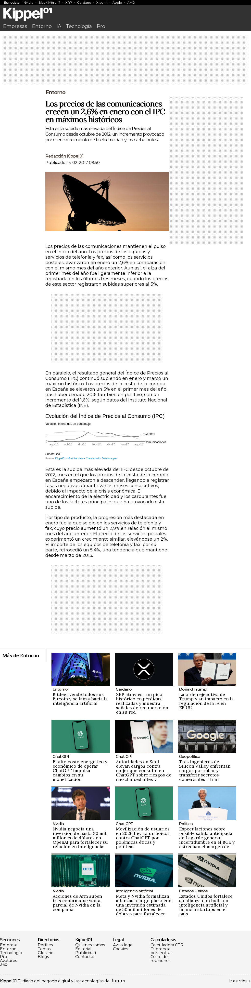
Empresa (8, 945)
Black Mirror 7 (49, 2)
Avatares (8, 961)
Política (186, 823)
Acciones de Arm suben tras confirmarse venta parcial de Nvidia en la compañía (77, 902)
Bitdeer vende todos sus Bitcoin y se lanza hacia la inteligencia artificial (80, 699)
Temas (44, 949)
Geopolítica (189, 756)
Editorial (83, 949)
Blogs (43, 957)
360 (3, 965)
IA (58, 26)
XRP (68, 2)
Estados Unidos (193, 891)
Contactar (85, 957)
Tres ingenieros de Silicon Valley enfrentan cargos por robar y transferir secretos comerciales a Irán (204, 770)
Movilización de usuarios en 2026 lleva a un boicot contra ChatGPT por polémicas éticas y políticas (143, 837)
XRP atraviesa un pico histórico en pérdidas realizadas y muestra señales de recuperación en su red (142, 703)
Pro (101, 26)
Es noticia (11, 2)
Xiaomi (101, 2)
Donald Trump (192, 689)
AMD (131, 2)
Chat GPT (61, 756)
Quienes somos (90, 945)
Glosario (45, 953)
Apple (117, 2)
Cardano (84, 2)
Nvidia (28, 2)
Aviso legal (123, 945)
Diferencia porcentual (162, 951)
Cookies (120, 949)
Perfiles (45, 945)
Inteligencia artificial (134, 891)
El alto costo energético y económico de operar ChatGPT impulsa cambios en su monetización (80, 770)
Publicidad (85, 953)
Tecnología (79, 26)
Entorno (42, 26)
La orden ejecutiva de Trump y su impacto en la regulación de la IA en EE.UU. (206, 701)
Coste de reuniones (160, 959)
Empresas (15, 26)
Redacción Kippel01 (64, 156)
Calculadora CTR (167, 945)
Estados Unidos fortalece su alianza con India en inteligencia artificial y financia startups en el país (206, 905)
